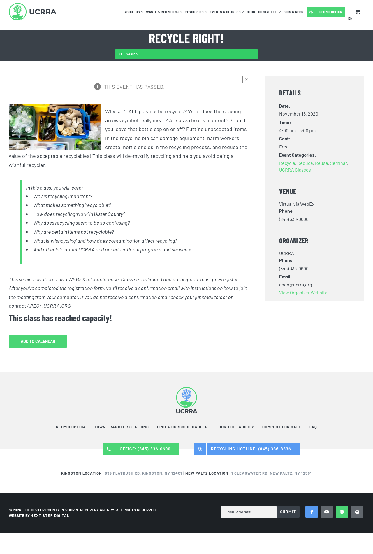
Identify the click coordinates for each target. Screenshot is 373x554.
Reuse (321, 163)
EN (350, 18)
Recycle (287, 163)
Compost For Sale (281, 426)
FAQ (313, 426)
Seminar (338, 163)
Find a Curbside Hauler (182, 426)
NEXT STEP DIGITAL (50, 515)
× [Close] (246, 79)
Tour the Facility (235, 426)
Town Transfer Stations (121, 426)
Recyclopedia (71, 426)
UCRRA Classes (295, 169)
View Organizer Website (303, 292)
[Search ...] (186, 54)
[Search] (120, 54)
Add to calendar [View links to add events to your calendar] (38, 341)
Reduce (305, 163)
